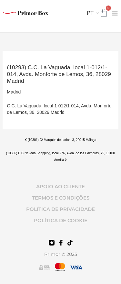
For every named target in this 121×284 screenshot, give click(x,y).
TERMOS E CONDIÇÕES (60, 198)
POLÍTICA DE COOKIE (60, 220)
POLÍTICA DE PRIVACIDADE (60, 209)
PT (90, 13)
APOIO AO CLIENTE (60, 186)
